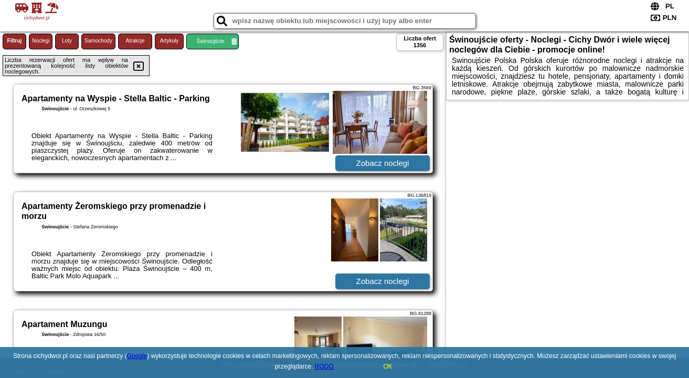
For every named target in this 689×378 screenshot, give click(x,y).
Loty (67, 41)
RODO (324, 366)
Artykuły (169, 41)
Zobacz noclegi (382, 163)
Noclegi (40, 41)
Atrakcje (134, 41)
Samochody (98, 41)
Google (137, 356)
